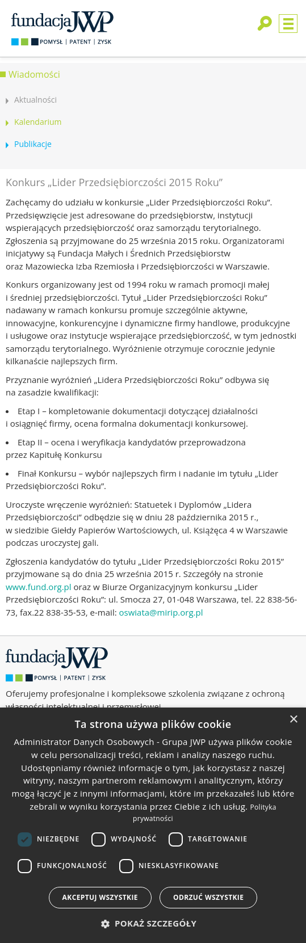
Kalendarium (37, 121)
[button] (153, 923)
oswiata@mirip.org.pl (161, 612)
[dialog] (153, 825)
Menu (288, 23)
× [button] (293, 719)
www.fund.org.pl (39, 586)
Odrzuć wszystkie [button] (208, 897)
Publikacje (33, 143)
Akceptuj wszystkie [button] (100, 897)
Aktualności (35, 99)
